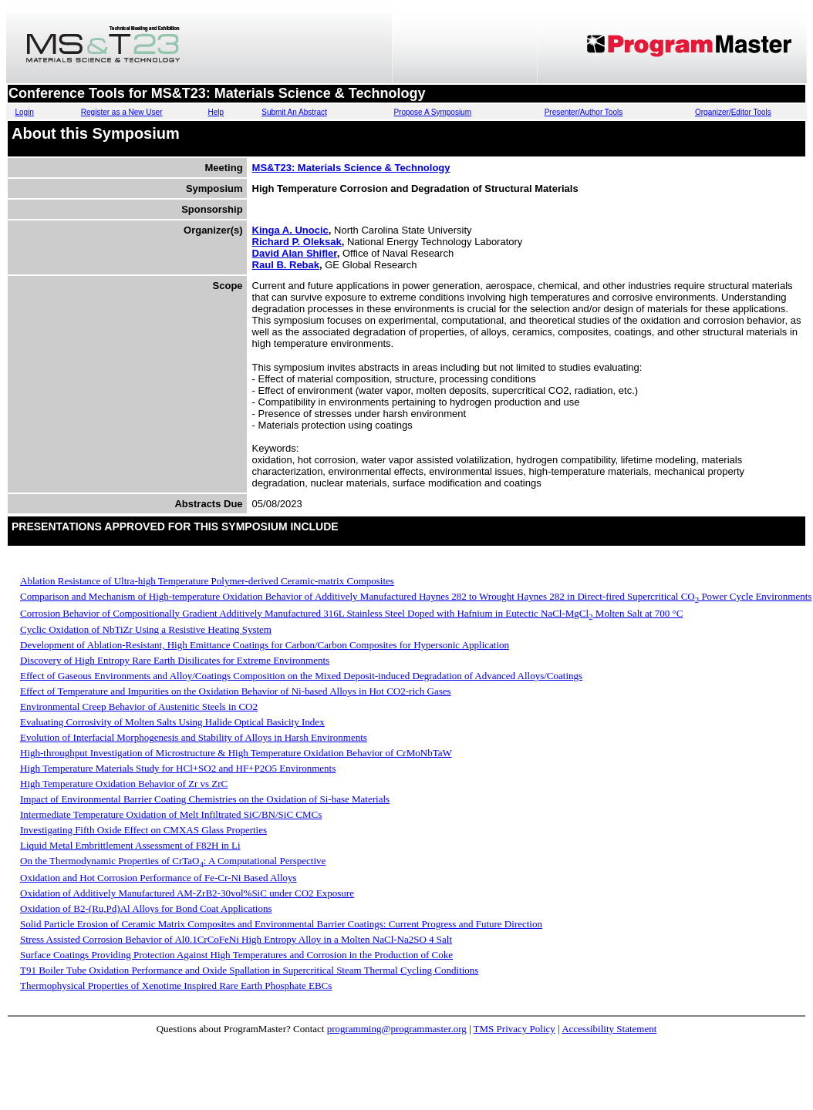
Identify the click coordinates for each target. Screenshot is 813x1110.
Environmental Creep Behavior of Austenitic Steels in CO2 (139, 706)
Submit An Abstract (294, 112)
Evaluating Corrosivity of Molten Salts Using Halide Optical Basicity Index (172, 722)
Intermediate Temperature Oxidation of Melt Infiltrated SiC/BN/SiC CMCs (171, 814)
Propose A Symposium (432, 112)
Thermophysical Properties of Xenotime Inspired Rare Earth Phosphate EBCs (176, 985)
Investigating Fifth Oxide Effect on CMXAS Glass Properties (143, 830)
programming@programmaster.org (397, 1028)
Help (215, 112)
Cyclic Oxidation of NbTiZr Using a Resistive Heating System (146, 629)
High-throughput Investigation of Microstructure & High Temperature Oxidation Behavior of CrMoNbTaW (236, 752)
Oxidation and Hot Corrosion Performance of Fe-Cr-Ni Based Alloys (158, 877)
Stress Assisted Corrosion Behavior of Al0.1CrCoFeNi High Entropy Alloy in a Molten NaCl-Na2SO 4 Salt (236, 939)
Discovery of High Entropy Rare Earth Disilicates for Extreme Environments (174, 660)
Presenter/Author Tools (584, 112)
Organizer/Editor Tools (733, 112)
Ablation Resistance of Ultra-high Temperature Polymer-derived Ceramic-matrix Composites (207, 581)
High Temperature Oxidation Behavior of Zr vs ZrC (124, 783)
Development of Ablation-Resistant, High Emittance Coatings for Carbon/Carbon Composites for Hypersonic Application (264, 645)
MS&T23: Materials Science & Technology (351, 167)
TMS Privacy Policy (514, 1028)
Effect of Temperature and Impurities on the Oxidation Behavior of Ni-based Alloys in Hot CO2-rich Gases (235, 691)
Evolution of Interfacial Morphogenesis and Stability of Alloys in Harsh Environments (193, 737)
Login (24, 112)
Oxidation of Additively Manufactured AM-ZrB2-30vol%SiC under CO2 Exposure (187, 893)
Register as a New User (122, 112)
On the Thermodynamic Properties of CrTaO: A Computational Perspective (173, 860)
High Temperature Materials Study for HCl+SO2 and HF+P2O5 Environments (178, 768)
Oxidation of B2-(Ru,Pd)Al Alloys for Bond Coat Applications (146, 908)
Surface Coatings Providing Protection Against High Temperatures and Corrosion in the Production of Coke (236, 954)
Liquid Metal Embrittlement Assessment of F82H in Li (130, 845)
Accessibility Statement (609, 1028)
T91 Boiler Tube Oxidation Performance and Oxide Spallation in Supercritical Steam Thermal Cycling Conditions (249, 970)
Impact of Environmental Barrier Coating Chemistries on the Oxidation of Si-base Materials (205, 799)
